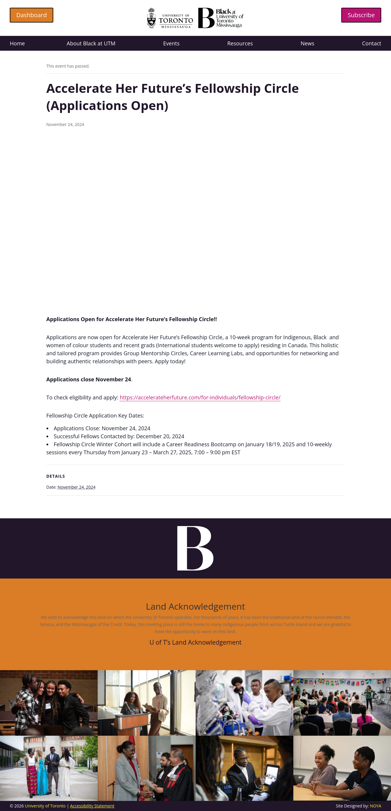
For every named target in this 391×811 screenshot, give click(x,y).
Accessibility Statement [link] (92, 806)
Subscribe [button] (361, 15)
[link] (195, 26)
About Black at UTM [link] (91, 44)
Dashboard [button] (31, 15)
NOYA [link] (375, 806)
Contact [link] (371, 44)
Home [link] (17, 44)
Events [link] (171, 44)
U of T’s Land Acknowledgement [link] (195, 642)
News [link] (307, 44)
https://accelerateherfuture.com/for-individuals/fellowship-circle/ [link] (200, 397)
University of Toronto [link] (45, 806)
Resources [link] (240, 44)
